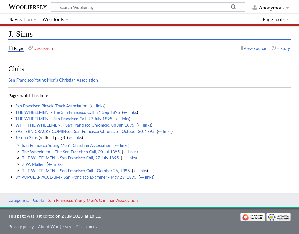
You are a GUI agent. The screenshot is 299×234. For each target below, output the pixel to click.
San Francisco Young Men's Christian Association (53, 79)
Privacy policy (21, 226)
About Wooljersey (54, 226)
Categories (18, 200)
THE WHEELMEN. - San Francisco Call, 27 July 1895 (63, 118)
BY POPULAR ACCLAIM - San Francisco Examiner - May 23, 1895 (75, 176)
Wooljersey (27, 6)
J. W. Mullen (33, 164)
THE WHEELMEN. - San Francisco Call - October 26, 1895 (76, 170)
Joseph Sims (26, 137)
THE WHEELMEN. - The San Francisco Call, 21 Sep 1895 (67, 112)
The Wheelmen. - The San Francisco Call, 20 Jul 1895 (71, 151)
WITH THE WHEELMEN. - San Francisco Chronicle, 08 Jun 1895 (75, 124)
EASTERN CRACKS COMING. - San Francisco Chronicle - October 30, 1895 (85, 131)
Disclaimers (86, 226)
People (37, 200)
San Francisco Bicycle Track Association (51, 105)
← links (97, 105)
